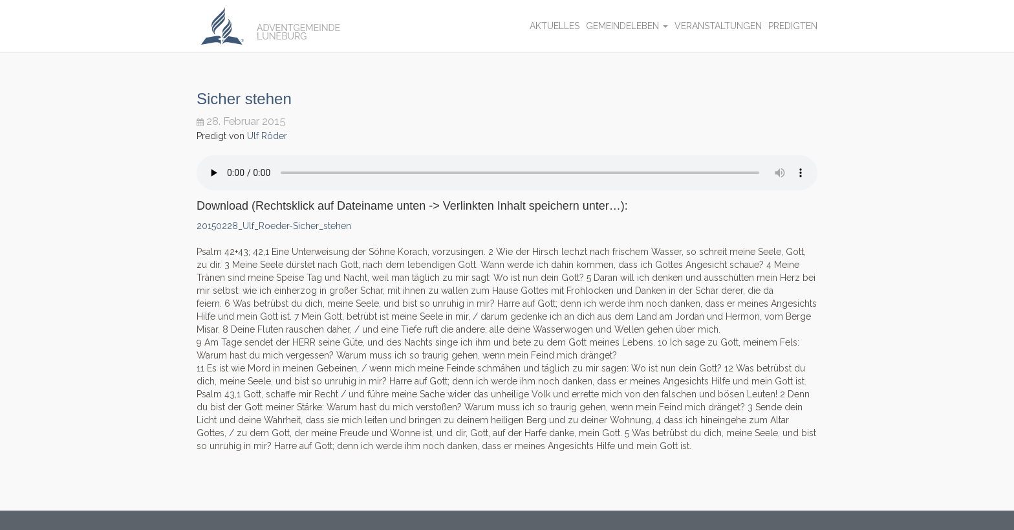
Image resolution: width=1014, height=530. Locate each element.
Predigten (792, 26)
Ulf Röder (267, 136)
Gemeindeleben (627, 26)
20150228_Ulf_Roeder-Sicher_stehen (274, 226)
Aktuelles (554, 26)
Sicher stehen (244, 98)
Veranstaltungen (718, 26)
